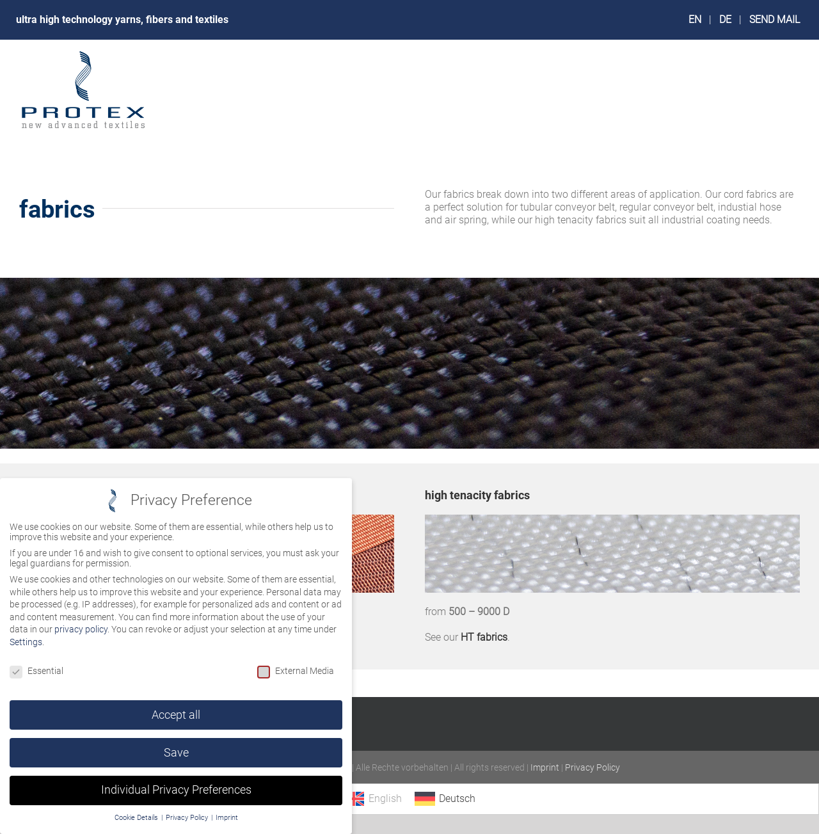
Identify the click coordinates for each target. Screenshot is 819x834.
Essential (36, 671)
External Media (295, 671)
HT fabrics (484, 637)
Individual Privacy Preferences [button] (176, 789)
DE (725, 19)
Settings (26, 642)
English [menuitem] (385, 798)
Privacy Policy (592, 767)
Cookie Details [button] (137, 818)
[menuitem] (372, 799)
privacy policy (80, 629)
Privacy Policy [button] (188, 818)
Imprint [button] (227, 818)
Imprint (544, 767)
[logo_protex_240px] (83, 54)
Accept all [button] (176, 715)
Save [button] (176, 752)
